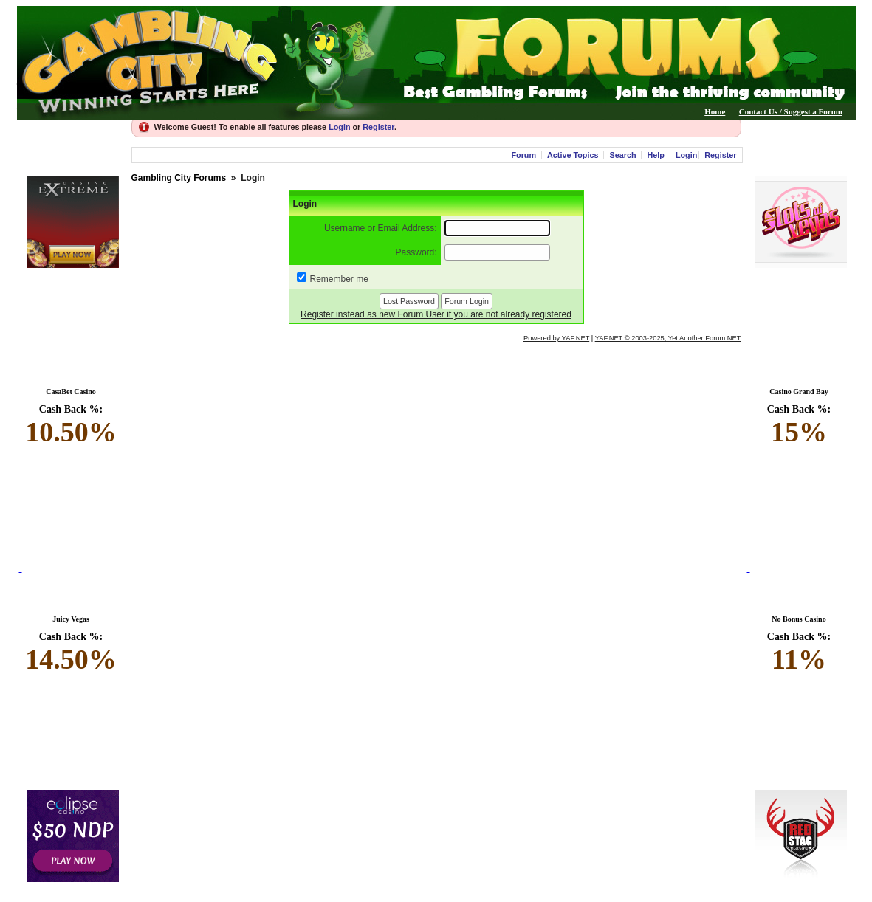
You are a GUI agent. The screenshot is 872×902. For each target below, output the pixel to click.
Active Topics (572, 155)
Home (714, 111)
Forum (523, 155)
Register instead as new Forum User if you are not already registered (436, 314)
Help (655, 155)
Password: (416, 252)
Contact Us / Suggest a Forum (790, 111)
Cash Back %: (71, 426)
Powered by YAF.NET (556, 338)
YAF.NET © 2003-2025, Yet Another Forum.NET (668, 338)
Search (622, 155)
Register (378, 127)
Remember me (339, 279)
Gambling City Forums (179, 178)
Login (339, 127)
